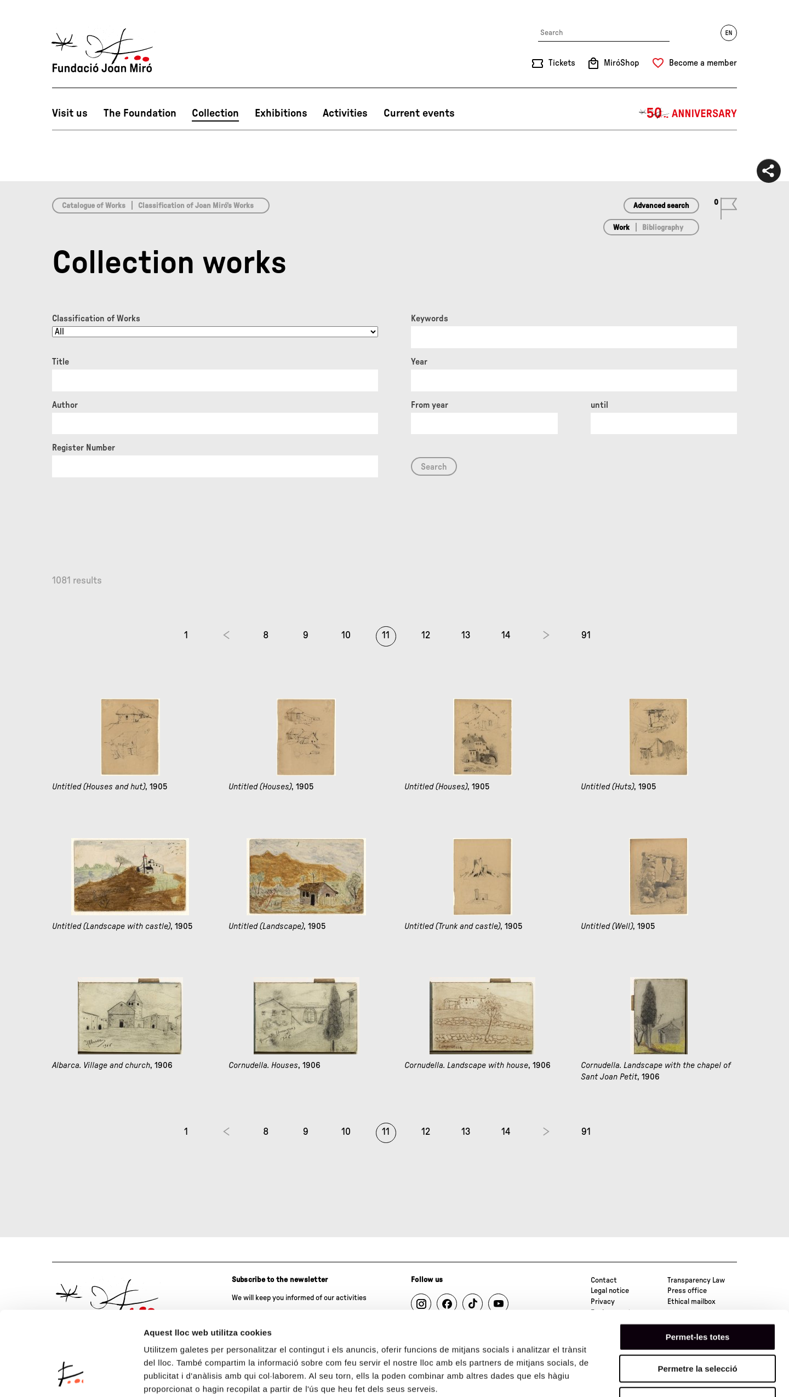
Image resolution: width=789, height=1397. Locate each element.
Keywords (429, 318)
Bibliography (662, 228)
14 (506, 635)
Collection (215, 113)
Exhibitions (281, 113)
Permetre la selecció (697, 1295)
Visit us (70, 113)
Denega (697, 1327)
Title (60, 361)
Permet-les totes (698, 1263)
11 (386, 635)
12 (425, 635)
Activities (345, 113)
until (599, 405)
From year (429, 405)
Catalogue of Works (93, 206)
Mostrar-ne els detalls (630, 1375)
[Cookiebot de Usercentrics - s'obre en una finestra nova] (71, 1375)
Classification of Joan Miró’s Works (196, 206)
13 (466, 635)
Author (65, 405)
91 (586, 635)
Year (419, 361)
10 (346, 635)
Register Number (83, 447)
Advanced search (661, 206)
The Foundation (140, 113)
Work (621, 228)
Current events (419, 113)
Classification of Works (96, 318)
